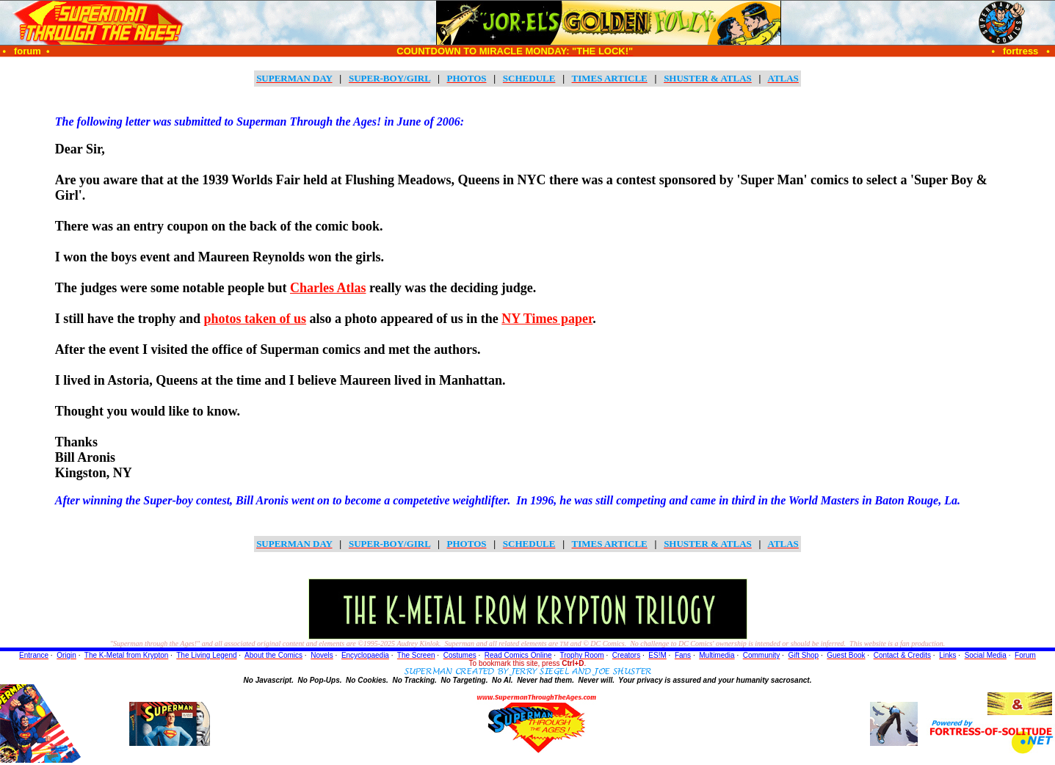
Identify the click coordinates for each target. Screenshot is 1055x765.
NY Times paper (546, 318)
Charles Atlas (328, 287)
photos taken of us (255, 318)
